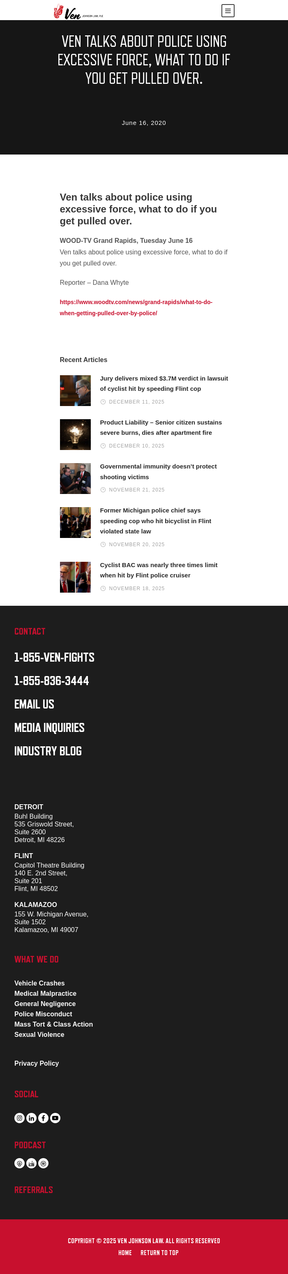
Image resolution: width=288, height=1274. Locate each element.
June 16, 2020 (144, 122)
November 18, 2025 (137, 588)
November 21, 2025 (137, 490)
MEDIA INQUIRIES (49, 727)
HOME (125, 1253)
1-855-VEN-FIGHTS (54, 657)
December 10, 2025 (137, 446)
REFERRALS (33, 1190)
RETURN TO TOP (159, 1253)
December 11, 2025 (137, 402)
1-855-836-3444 (51, 681)
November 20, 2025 (137, 544)
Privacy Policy (36, 1063)
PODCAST (30, 1145)
